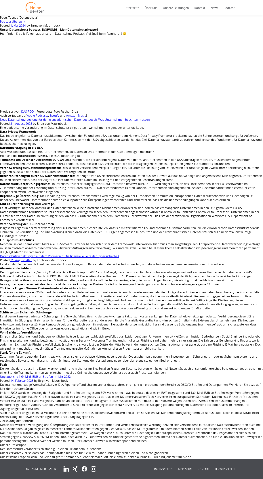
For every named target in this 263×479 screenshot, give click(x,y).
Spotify (54, 116)
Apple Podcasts (37, 116)
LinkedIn (66, 469)
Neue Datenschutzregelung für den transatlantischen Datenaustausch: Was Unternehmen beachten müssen (75, 120)
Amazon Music (76, 116)
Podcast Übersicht (12, 22)
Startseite (132, 8)
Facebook (84, 469)
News (214, 8)
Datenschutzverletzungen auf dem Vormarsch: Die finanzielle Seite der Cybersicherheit (59, 256)
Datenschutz (163, 469)
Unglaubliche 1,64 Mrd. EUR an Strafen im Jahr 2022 (35, 377)
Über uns (151, 8)
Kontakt (199, 8)
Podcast (229, 8)
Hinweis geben (225, 469)
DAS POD (27, 112)
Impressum (185, 469)
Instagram (93, 469)
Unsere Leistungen (176, 8)
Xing (75, 469)
